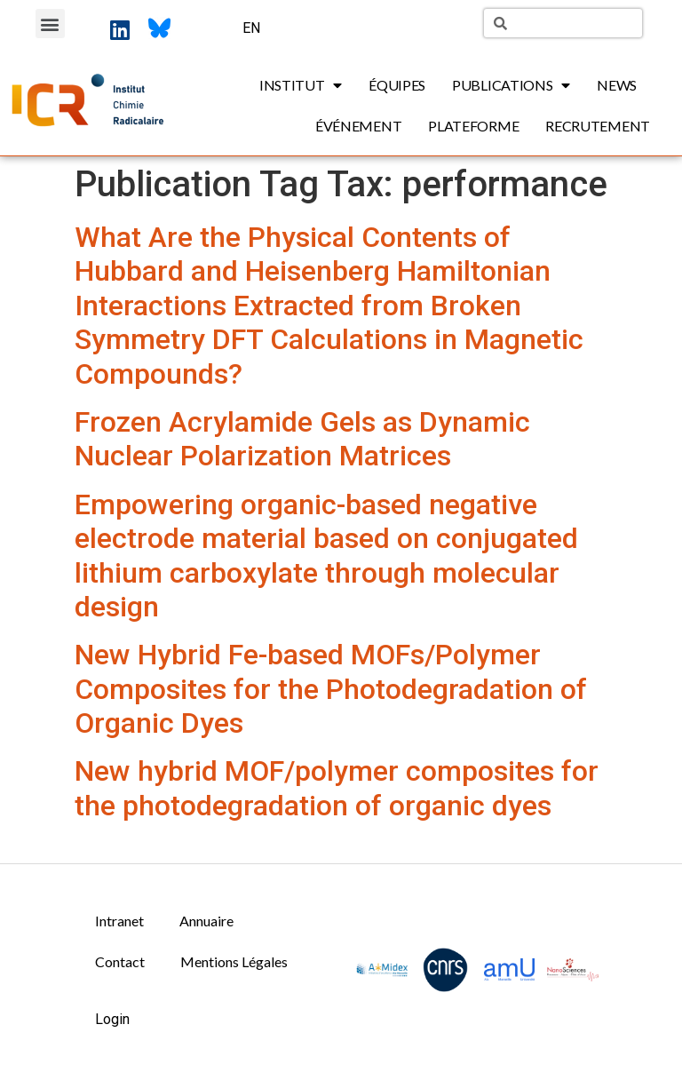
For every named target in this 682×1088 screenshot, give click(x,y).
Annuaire (206, 920)
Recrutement (597, 125)
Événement (358, 125)
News (617, 84)
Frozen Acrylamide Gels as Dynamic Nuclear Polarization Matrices (302, 439)
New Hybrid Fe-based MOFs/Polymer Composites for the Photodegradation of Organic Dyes (331, 689)
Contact (120, 961)
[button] (50, 23)
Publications (511, 85)
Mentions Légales (234, 961)
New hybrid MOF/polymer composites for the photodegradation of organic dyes (337, 788)
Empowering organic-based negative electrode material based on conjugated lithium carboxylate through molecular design (326, 555)
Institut (300, 85)
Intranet (119, 920)
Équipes (397, 84)
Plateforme (473, 125)
